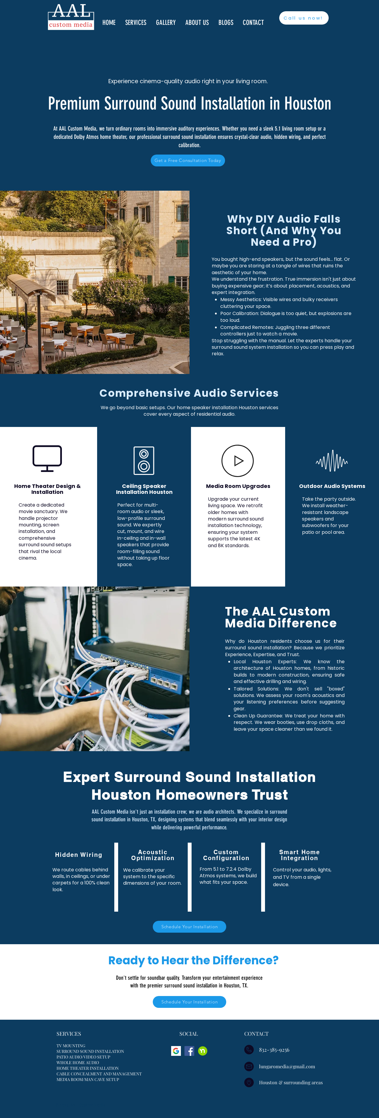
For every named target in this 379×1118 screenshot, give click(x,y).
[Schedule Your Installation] (189, 927)
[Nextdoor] (203, 1051)
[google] (176, 1051)
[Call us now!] (304, 18)
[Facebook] (189, 1051)
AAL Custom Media (88, 1105)
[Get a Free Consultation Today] (188, 160)
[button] (136, 22)
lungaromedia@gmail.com (287, 1066)
